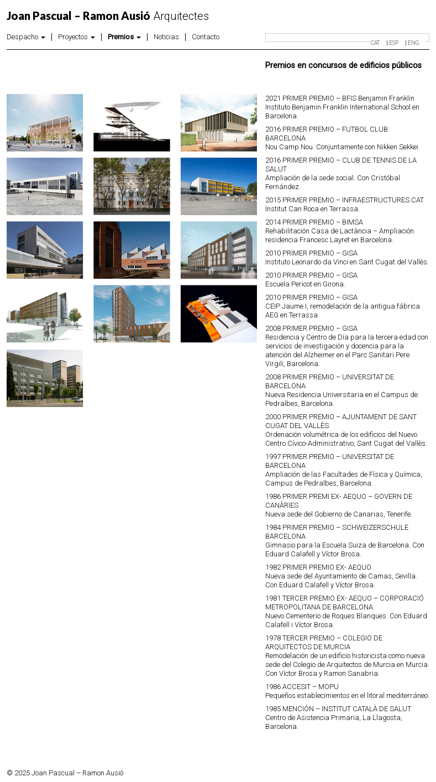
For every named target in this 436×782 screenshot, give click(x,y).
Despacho (26, 37)
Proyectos (76, 37)
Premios (124, 37)
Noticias (166, 37)
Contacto (205, 37)
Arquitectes (108, 16)
